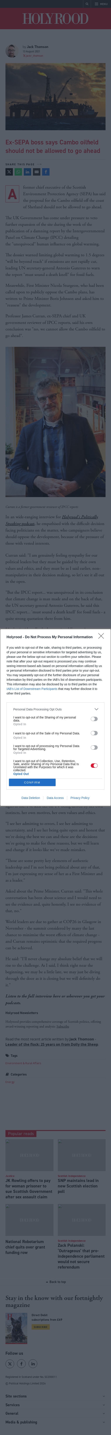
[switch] (94, 719)
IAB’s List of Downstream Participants (32, 689)
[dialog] (55, 717)
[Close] (102, 637)
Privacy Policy (79, 798)
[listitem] (55, 709)
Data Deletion (31, 798)
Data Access (55, 798)
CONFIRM (32, 782)
